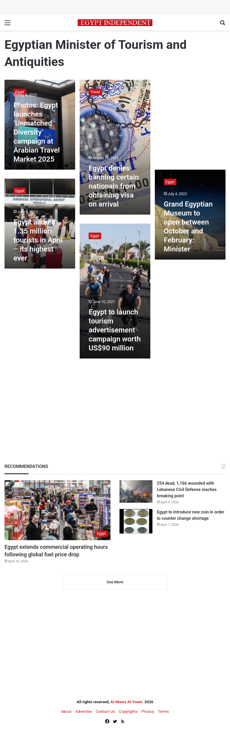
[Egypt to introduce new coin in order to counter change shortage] (135, 521)
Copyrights (128, 711)
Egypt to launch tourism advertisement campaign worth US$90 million (115, 330)
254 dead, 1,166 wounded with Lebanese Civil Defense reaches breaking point (187, 489)
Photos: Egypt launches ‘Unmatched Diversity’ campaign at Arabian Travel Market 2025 (36, 132)
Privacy (147, 711)
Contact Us (105, 711)
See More (115, 582)
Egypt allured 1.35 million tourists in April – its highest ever (38, 240)
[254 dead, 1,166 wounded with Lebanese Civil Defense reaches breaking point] (135, 491)
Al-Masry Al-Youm (127, 702)
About (66, 711)
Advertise (83, 711)
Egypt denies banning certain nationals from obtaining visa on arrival (114, 186)
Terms (163, 711)
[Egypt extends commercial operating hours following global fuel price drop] (57, 510)
